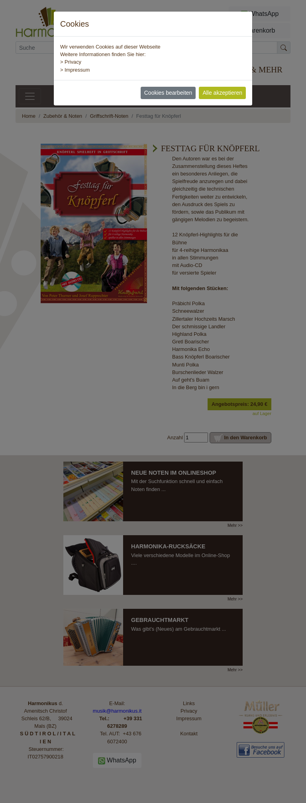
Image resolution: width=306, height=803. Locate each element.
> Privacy (70, 62)
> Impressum (75, 70)
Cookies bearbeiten (168, 93)
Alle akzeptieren (222, 93)
